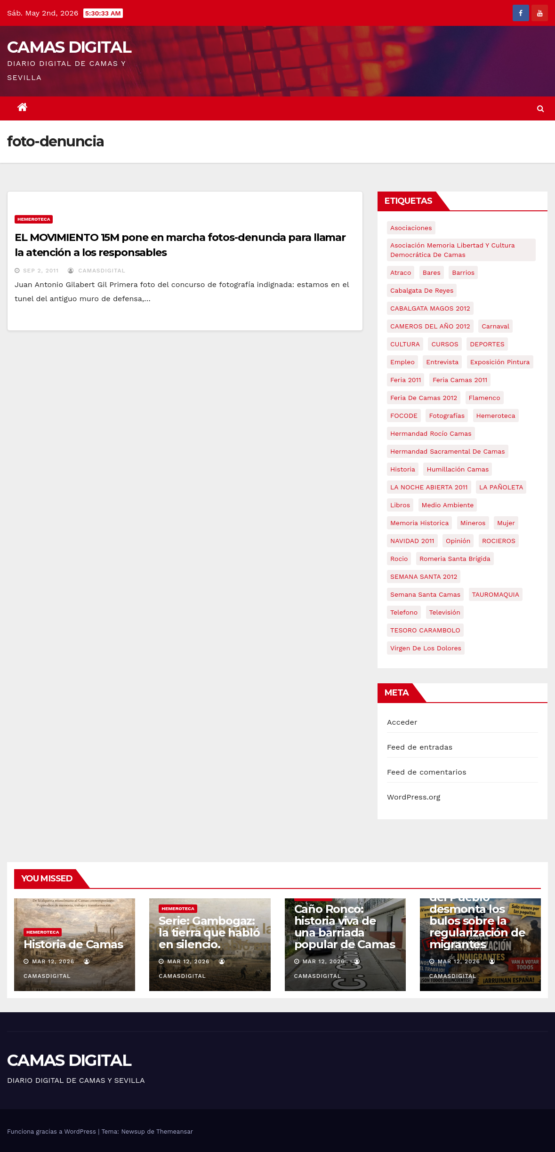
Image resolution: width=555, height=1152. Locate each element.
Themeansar (174, 1131)
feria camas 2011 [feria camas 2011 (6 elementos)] (460, 380)
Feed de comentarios (427, 772)
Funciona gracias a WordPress (52, 1131)
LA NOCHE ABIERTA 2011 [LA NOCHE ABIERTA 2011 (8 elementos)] (429, 487)
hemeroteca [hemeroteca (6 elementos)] (495, 415)
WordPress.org (414, 796)
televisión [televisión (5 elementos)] (444, 612)
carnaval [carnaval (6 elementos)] (495, 326)
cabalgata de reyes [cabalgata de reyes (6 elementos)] (421, 290)
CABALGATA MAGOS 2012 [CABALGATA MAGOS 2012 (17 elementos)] (430, 308)
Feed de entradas (419, 747)
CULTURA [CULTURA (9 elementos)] (405, 344)
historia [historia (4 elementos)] (402, 469)
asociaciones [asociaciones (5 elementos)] (411, 228)
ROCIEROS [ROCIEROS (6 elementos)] (498, 540)
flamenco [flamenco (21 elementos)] (484, 397)
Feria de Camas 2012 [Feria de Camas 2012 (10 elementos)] (423, 397)
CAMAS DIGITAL (69, 47)
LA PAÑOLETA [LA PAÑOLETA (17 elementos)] (501, 487)
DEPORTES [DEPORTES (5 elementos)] (487, 344)
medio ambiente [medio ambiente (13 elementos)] (448, 505)
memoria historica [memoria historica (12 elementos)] (419, 523)
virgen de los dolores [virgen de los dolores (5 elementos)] (425, 648)
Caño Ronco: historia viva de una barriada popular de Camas (344, 926)
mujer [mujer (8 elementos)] (506, 523)
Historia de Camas (73, 944)
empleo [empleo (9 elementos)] (402, 362)
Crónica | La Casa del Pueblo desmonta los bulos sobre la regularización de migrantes (477, 915)
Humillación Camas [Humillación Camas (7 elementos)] (457, 469)
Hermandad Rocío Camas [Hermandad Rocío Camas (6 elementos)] (431, 433)
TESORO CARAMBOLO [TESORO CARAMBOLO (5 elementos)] (425, 630)
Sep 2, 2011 (41, 270)
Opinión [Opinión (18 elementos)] (458, 540)
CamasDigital (96, 270)
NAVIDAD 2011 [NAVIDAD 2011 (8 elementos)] (412, 540)
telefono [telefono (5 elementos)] (404, 612)
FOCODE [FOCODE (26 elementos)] (404, 415)
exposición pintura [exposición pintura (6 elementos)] (500, 362)
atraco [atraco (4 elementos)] (400, 272)
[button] (540, 108)
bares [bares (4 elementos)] (432, 272)
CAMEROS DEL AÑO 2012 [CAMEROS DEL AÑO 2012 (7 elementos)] (430, 326)
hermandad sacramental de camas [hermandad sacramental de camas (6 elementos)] (447, 451)
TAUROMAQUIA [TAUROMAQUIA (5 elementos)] (495, 594)
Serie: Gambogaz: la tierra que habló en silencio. (209, 932)
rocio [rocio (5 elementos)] (399, 558)
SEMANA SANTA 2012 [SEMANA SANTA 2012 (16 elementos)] (423, 576)
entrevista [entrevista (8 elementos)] (442, 362)
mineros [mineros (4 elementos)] (473, 523)
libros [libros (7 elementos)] (400, 505)
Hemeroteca (33, 219)
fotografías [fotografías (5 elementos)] (447, 415)
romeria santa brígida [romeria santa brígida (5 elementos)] (455, 558)
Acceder (402, 722)
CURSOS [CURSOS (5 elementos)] (444, 344)
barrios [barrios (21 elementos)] (463, 272)
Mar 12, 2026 (53, 961)
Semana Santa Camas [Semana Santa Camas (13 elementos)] (425, 594)
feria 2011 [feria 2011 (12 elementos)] (405, 380)
